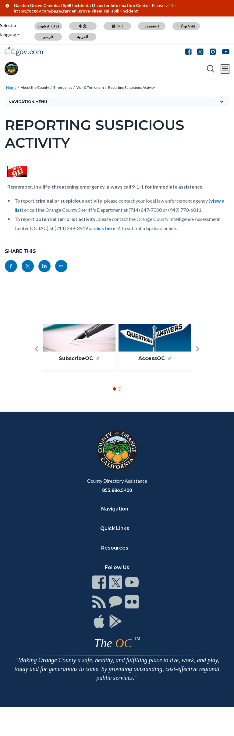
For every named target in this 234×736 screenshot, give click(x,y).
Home (11, 87)
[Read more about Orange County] (11, 68)
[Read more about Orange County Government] (24, 51)
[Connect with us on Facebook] (189, 51)
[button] (36, 358)
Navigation (114, 509)
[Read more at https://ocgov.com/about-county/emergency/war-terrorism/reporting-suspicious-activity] (61, 266)
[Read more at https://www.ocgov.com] (117, 450)
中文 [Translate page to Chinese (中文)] (83, 26)
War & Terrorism (90, 87)
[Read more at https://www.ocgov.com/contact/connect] (99, 582)
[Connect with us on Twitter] (200, 51)
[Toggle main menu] (225, 69)
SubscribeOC (79, 358)
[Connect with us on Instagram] (212, 51)
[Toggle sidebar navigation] (117, 101)
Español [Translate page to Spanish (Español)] (151, 26)
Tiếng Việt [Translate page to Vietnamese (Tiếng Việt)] (186, 26)
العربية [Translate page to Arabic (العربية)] (82, 36)
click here (107, 228)
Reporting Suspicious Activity (131, 87)
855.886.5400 (117, 490)
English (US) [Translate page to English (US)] (48, 26)
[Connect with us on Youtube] (224, 51)
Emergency (62, 87)
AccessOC (155, 358)
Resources (114, 548)
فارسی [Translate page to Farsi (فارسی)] (48, 36)
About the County (35, 87)
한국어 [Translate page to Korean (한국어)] (117, 26)
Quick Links (114, 528)
